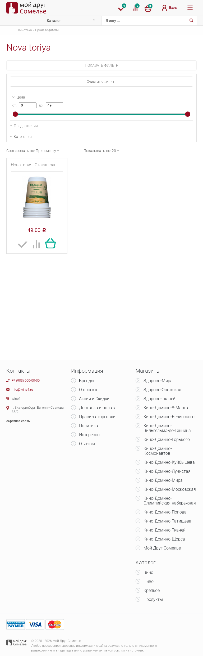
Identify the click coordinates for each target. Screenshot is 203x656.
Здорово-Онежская (162, 389)
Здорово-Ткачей (160, 398)
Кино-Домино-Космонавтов (158, 451)
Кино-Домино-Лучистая (167, 471)
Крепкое (152, 590)
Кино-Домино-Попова (165, 512)
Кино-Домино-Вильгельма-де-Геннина (167, 428)
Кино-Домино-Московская (170, 489)
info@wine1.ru (22, 389)
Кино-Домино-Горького (167, 439)
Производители (47, 30)
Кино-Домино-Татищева (167, 521)
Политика (88, 425)
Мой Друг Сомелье (162, 548)
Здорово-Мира (158, 380)
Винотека (25, 30)
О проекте (88, 389)
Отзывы (87, 443)
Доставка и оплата (98, 407)
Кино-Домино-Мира (163, 480)
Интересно (89, 434)
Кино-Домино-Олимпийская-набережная (170, 501)
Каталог (54, 21)
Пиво (149, 581)
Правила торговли (97, 416)
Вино (148, 572)
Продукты (153, 599)
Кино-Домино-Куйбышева (169, 462)
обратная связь (18, 421)
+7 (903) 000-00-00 (26, 380)
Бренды (86, 380)
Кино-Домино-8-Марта (166, 407)
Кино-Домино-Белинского (169, 416)
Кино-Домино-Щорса (164, 539)
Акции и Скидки (94, 398)
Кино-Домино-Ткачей (165, 530)
